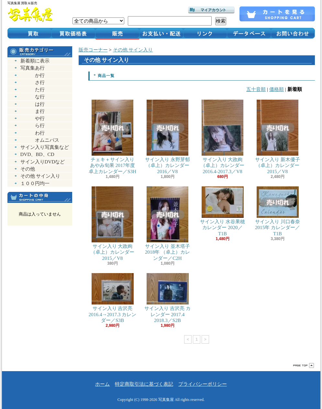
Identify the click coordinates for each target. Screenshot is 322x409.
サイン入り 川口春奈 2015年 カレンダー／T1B (277, 211)
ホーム (102, 384)
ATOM (50, 258)
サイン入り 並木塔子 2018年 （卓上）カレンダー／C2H (167, 223)
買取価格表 (73, 33)
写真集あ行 (32, 68)
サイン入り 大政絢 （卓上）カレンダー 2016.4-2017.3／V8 (222, 137)
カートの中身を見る (39, 197)
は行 (32, 104)
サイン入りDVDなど (42, 161)
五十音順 (256, 89)
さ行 (32, 82)
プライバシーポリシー (202, 384)
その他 (27, 168)
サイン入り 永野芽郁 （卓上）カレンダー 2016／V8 (167, 137)
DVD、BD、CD (37, 154)
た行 (32, 89)
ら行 (32, 125)
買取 (29, 33)
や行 (32, 118)
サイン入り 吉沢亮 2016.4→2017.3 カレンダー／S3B (112, 298)
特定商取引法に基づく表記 (144, 384)
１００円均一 (35, 183)
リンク (205, 33)
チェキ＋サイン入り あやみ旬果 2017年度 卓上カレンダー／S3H (112, 137)
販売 (117, 33)
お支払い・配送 (161, 33)
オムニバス (39, 140)
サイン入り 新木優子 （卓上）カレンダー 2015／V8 (277, 137)
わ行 (32, 133)
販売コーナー (93, 49)
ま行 (32, 111)
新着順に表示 (35, 60)
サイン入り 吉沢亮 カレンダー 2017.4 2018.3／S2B (167, 298)
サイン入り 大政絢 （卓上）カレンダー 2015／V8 (112, 223)
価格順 (276, 89)
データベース (249, 33)
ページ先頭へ (303, 365)
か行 (32, 75)
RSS (28, 258)
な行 (32, 96)
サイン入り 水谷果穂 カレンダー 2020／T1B (222, 211)
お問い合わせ (293, 33)
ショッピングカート (277, 13)
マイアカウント (211, 10)
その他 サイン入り (40, 176)
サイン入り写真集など (44, 147)
